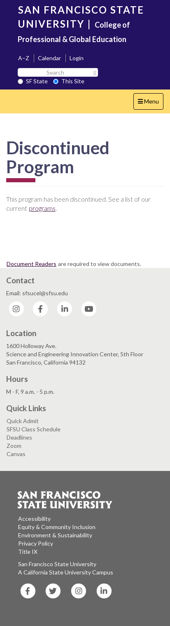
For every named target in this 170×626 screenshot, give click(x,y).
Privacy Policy (35, 543)
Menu (150, 103)
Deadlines (19, 437)
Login (77, 57)
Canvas (16, 453)
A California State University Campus (65, 572)
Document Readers (31, 263)
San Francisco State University (57, 563)
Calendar (49, 57)
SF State (33, 81)
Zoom (14, 445)
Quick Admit (23, 420)
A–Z (23, 57)
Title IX (27, 551)
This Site (68, 81)
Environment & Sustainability (55, 535)
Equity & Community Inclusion (56, 526)
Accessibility (34, 518)
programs (42, 208)
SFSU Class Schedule (34, 429)
